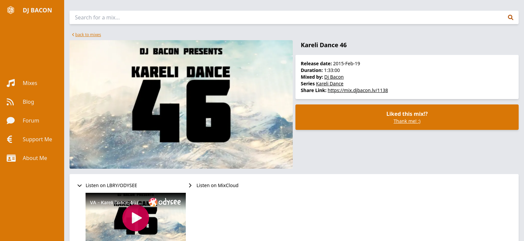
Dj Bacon (334, 77)
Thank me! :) (407, 121)
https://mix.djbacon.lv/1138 (358, 90)
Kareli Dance (330, 83)
